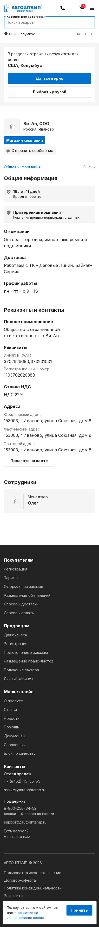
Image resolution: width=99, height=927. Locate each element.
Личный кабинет (18, 679)
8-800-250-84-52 (49, 811)
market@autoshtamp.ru (24, 790)
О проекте (13, 701)
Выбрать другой (49, 92)
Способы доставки (21, 604)
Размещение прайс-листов (29, 661)
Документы (14, 736)
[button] (86, 34)
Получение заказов (21, 670)
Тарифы (11, 577)
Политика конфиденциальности (33, 888)
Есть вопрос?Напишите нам (17, 834)
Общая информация (22, 167)
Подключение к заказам (26, 652)
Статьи (10, 709)
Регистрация (15, 569)
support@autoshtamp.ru (25, 822)
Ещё (89, 167)
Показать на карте (29, 460)
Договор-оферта (20, 880)
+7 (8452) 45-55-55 (22, 781)
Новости (11, 718)
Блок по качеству (20, 753)
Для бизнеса (15, 635)
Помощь (11, 727)
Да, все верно (49, 78)
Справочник (14, 744)
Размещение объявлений (27, 595)
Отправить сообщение (29, 150)
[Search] (44, 22)
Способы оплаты (19, 613)
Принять (79, 910)
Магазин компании (24, 140)
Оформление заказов (23, 586)
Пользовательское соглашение (32, 872)
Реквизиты (13, 895)
